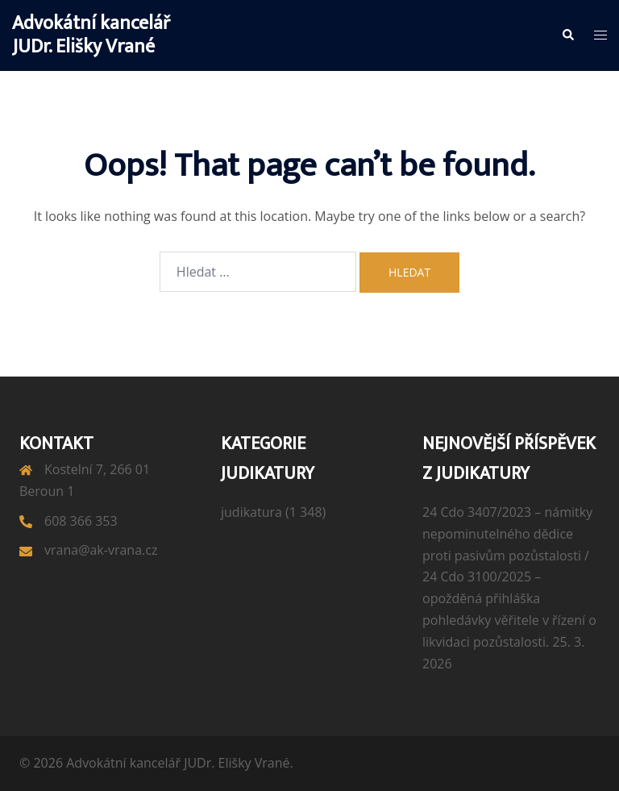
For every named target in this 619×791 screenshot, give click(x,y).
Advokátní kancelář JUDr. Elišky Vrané (91, 35)
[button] (567, 35)
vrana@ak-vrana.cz (100, 550)
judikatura (251, 512)
